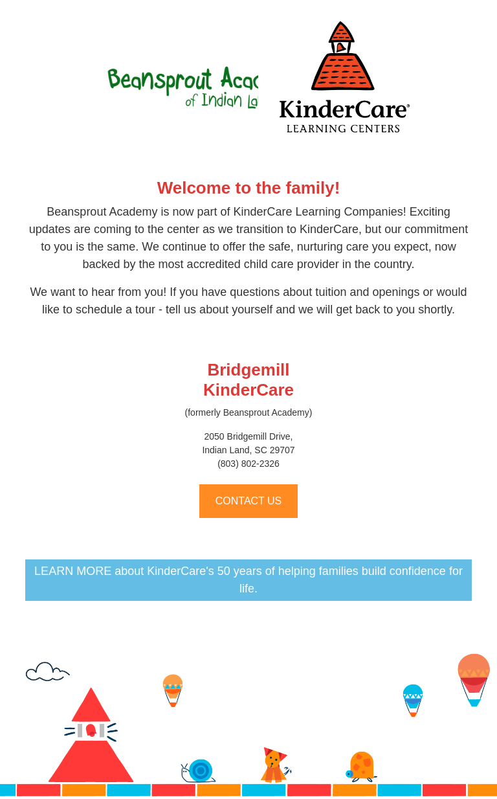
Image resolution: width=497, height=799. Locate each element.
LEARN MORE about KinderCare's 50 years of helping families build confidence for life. (248, 580)
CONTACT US (248, 500)
